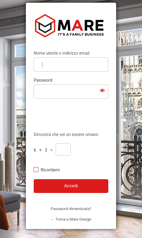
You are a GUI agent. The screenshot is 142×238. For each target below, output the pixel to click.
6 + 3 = (44, 150)
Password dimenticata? (71, 208)
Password (43, 80)
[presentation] (75, 114)
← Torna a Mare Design (71, 219)
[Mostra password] (102, 90)
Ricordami (50, 169)
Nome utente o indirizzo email (61, 53)
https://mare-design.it (71, 27)
